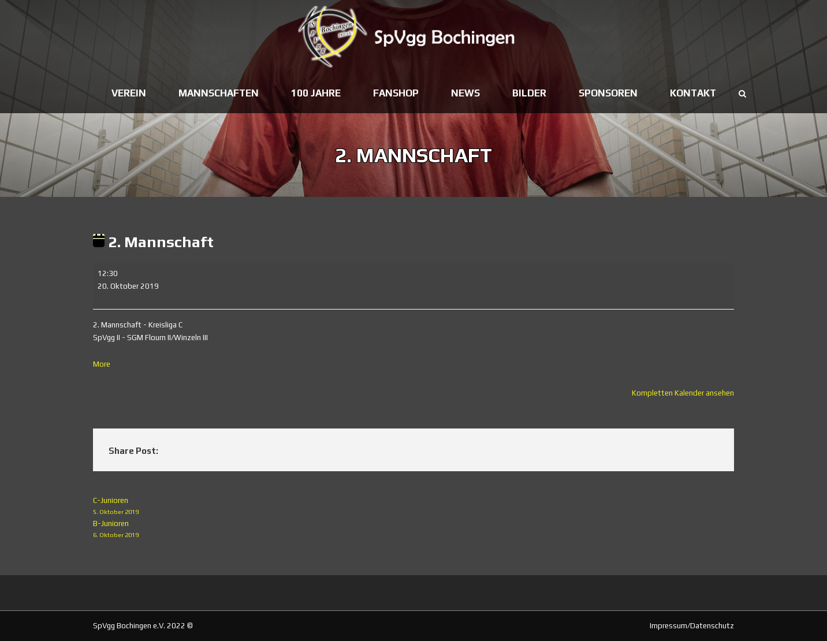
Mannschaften (218, 93)
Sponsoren (608, 93)
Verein (128, 93)
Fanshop (396, 93)
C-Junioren (413, 506)
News (465, 93)
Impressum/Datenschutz (692, 625)
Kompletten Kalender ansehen (683, 393)
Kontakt (693, 93)
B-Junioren (413, 530)
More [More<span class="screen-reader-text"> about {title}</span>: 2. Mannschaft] (101, 364)
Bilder (529, 93)
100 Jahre (316, 93)
